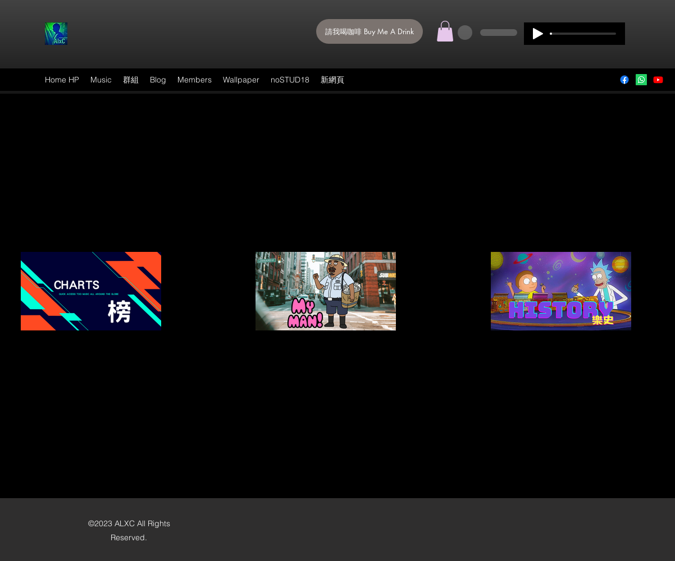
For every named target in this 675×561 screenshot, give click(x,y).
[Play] (538, 33)
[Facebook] (624, 79)
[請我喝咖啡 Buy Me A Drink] (369, 31)
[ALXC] (658, 79)
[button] (445, 31)
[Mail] (641, 79)
